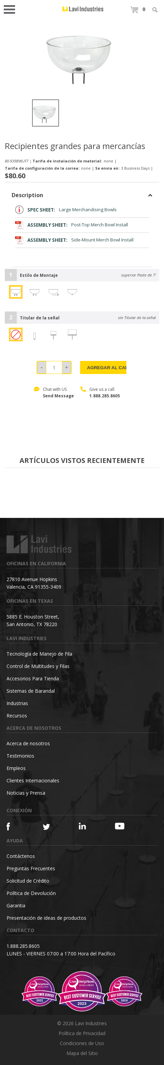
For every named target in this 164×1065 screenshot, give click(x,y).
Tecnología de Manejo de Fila (39, 653)
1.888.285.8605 (104, 396)
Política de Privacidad (82, 1033)
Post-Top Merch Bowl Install (71, 224)
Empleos (16, 768)
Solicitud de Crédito (28, 880)
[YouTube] (124, 826)
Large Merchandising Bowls (66, 209)
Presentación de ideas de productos (46, 918)
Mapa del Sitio (82, 1053)
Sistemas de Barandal (31, 691)
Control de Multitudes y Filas (38, 666)
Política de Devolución (31, 893)
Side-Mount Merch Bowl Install (74, 240)
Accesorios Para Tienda (33, 678)
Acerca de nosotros (28, 743)
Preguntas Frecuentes (31, 868)
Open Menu (11, 8)
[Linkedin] (88, 826)
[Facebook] (16, 826)
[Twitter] (52, 827)
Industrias (17, 703)
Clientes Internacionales (33, 780)
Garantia (16, 905)
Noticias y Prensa (26, 793)
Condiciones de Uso (82, 1043)
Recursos (17, 715)
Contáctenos (21, 856)
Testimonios (20, 755)
